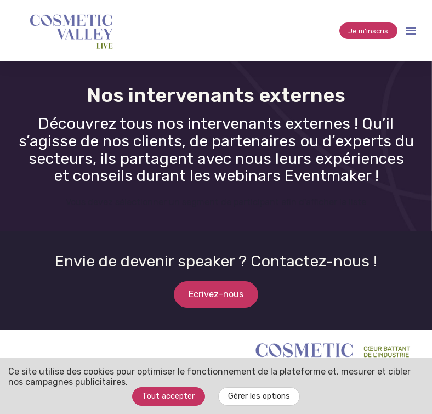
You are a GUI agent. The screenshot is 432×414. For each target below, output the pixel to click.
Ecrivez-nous (216, 294)
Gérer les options (259, 396)
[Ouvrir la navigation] (411, 30)
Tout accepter (168, 396)
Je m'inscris (368, 31)
